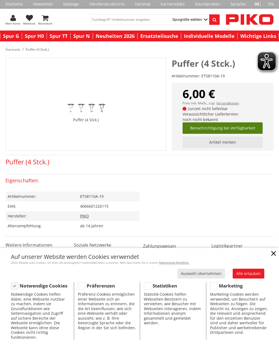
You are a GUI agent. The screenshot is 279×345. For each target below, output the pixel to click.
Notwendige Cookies (43, 286)
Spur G (11, 36)
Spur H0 (34, 36)
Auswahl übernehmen (201, 273)
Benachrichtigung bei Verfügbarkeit (222, 128)
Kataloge (71, 4)
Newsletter (43, 4)
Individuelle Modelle (209, 36)
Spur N (81, 36)
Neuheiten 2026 (115, 36)
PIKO (84, 216)
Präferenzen (101, 286)
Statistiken (165, 286)
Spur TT (59, 36)
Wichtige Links (258, 36)
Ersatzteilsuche (159, 36)
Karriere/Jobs (173, 4)
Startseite (14, 4)
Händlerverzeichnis (107, 4)
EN (271, 4)
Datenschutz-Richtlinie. (174, 262)
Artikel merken (222, 142)
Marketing (231, 286)
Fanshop (143, 4)
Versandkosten (227, 103)
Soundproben (207, 4)
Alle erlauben (248, 273)
